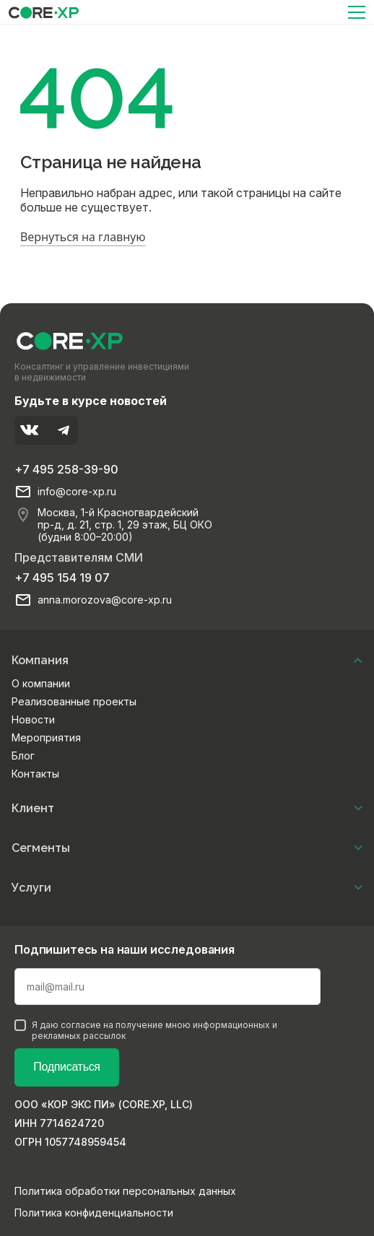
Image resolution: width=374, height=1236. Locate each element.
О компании (41, 683)
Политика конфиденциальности (93, 1212)
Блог (23, 755)
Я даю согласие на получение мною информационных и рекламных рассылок (145, 1030)
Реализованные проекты (74, 701)
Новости (33, 719)
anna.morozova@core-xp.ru (105, 600)
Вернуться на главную (83, 237)
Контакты (35, 773)
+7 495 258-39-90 (66, 469)
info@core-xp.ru (77, 492)
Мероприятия (46, 737)
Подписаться (66, 1067)
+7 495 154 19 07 (62, 577)
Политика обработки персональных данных (125, 1191)
